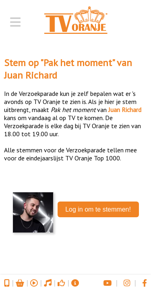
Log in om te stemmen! (98, 209)
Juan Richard (30, 75)
